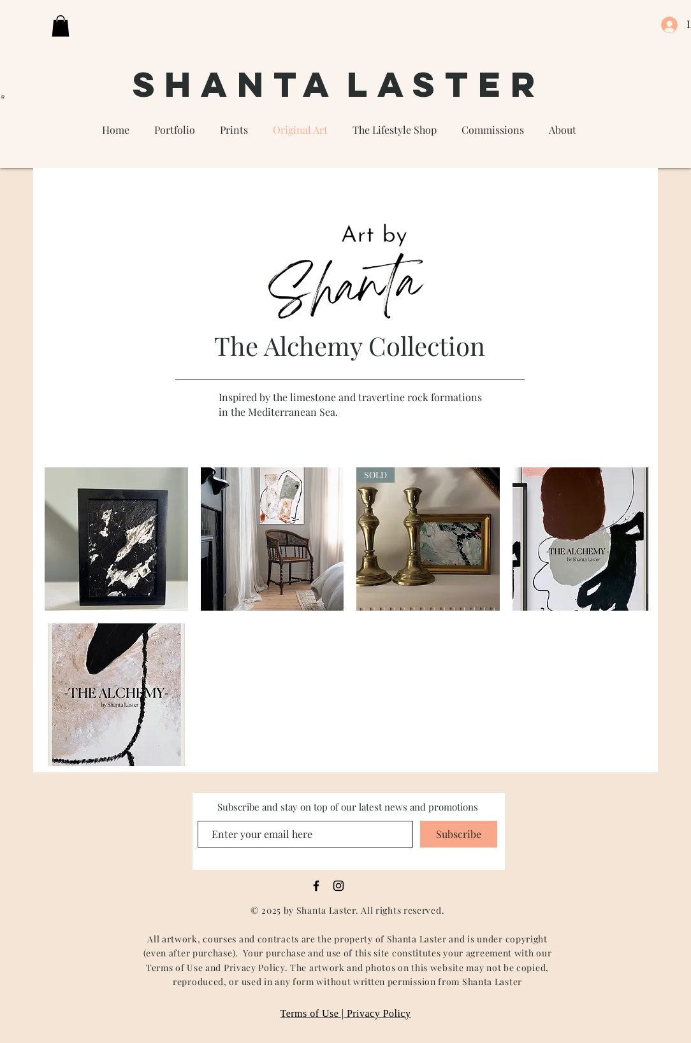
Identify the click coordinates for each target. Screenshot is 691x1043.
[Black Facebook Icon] (316, 886)
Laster (445, 84)
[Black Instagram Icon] (338, 886)
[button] (60, 25)
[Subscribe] (458, 834)
